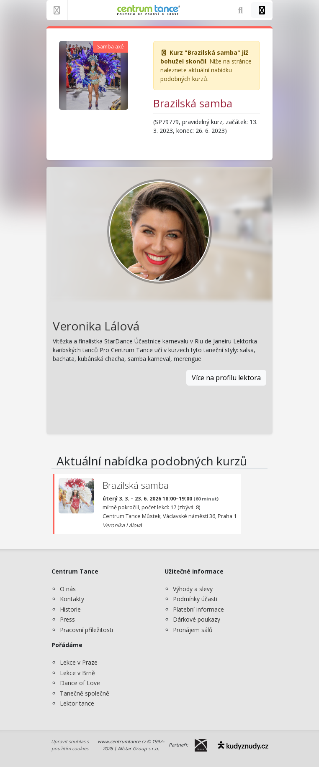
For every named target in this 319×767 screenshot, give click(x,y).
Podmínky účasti (195, 599)
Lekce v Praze (79, 662)
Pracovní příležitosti (86, 630)
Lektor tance (77, 703)
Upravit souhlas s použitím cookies (70, 745)
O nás (68, 589)
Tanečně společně (84, 693)
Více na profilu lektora (226, 377)
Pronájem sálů (193, 630)
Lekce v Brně (77, 673)
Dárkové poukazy (196, 619)
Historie (70, 609)
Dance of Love (80, 683)
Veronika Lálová (96, 326)
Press (67, 619)
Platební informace (198, 609)
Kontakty (72, 599)
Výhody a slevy (193, 589)
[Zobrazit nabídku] (56, 10)
